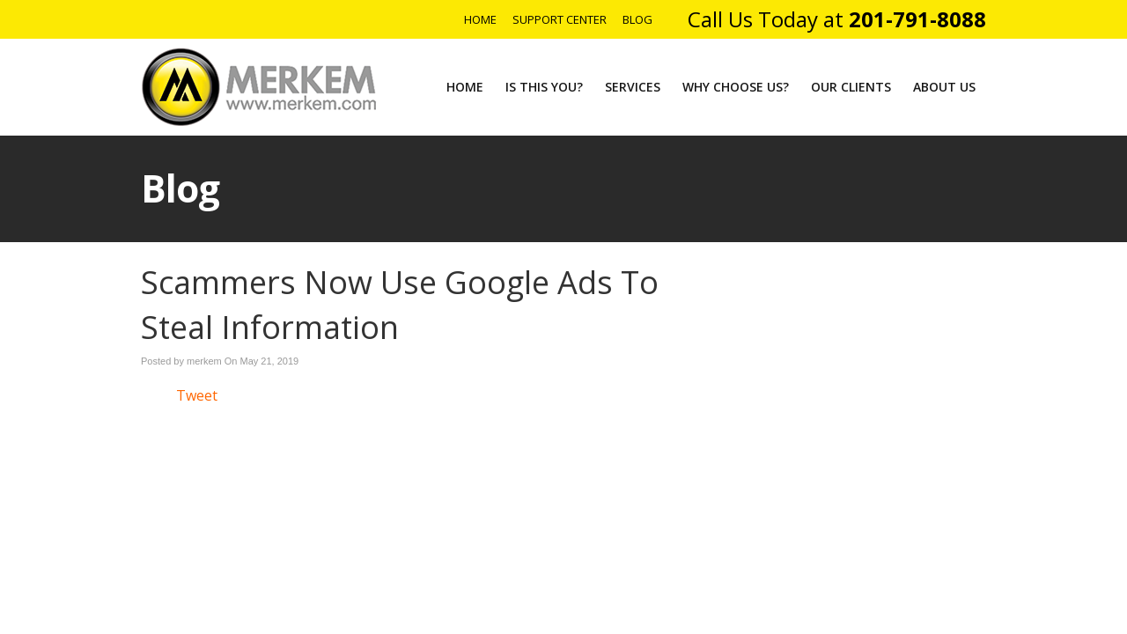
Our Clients (851, 86)
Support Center (559, 19)
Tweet (196, 395)
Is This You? (544, 86)
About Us (944, 86)
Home (480, 19)
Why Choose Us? (735, 86)
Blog (637, 19)
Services (632, 86)
